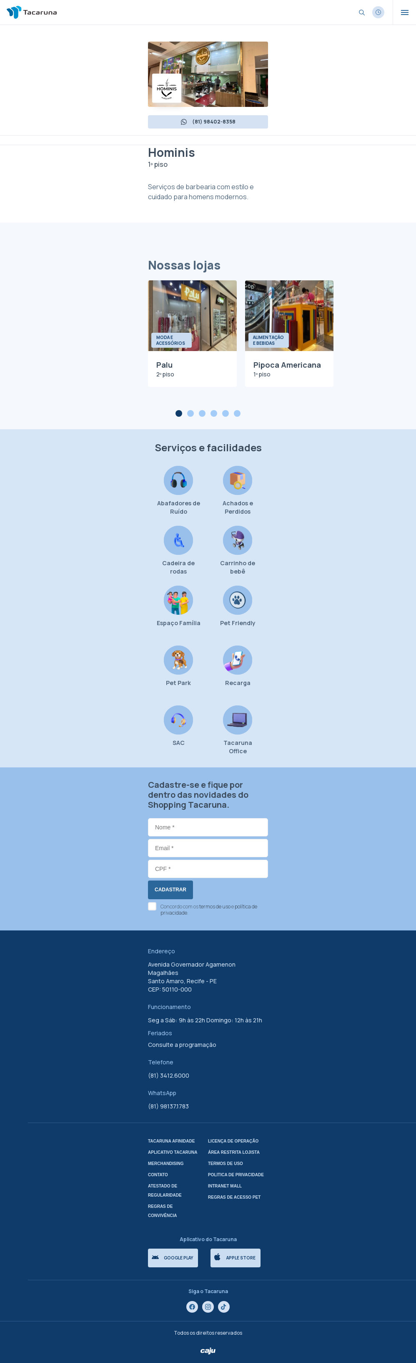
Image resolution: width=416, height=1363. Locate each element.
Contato (158, 1175)
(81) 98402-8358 (208, 121)
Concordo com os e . (208, 909)
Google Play (172, 1258)
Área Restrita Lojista (234, 1152)
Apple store (235, 1257)
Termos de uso (225, 1163)
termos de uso (215, 906)
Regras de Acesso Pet (234, 1197)
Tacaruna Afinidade (171, 1141)
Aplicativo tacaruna (173, 1152)
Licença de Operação (233, 1141)
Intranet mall (225, 1186)
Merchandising (166, 1163)
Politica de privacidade (236, 1175)
